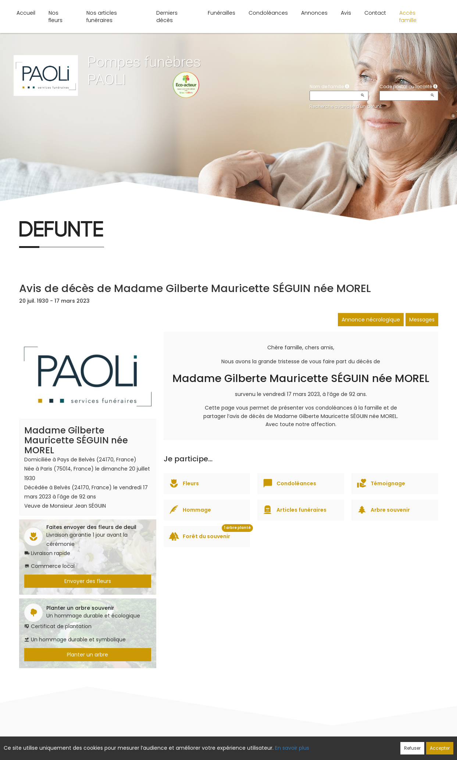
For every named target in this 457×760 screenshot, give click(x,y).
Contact (375, 13)
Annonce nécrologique (371, 319)
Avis (346, 13)
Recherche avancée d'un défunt (346, 106)
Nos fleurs (56, 16)
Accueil (26, 13)
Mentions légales (298, 744)
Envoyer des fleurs (87, 581)
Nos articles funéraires (101, 16)
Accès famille (408, 16)
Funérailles (221, 13)
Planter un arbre (87, 654)
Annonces (314, 13)
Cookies (261, 744)
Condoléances (268, 13)
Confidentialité (226, 744)
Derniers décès (167, 16)
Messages (422, 319)
